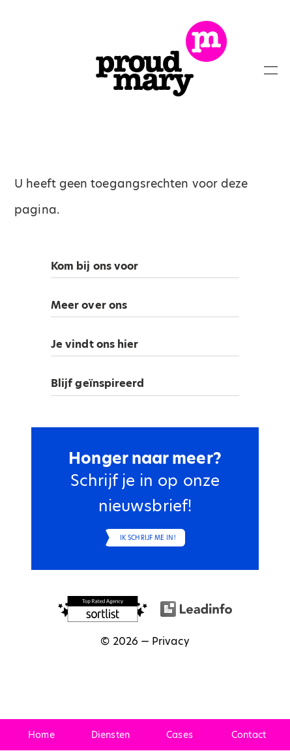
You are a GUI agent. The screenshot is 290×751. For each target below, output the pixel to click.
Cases (179, 734)
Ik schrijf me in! (148, 537)
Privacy (171, 641)
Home (41, 734)
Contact (248, 734)
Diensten (110, 734)
